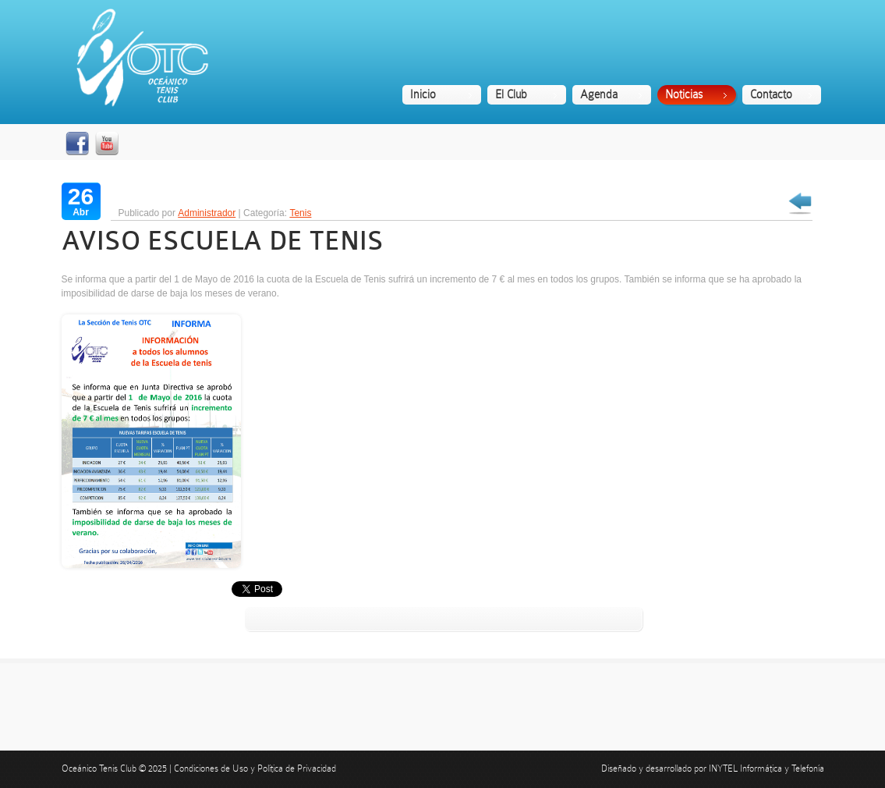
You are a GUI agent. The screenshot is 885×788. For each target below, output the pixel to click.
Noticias (684, 94)
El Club (511, 94)
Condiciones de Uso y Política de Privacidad (255, 768)
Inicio (423, 94)
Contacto (771, 94)
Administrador (206, 213)
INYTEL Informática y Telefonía (766, 768)
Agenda (599, 94)
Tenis (300, 213)
